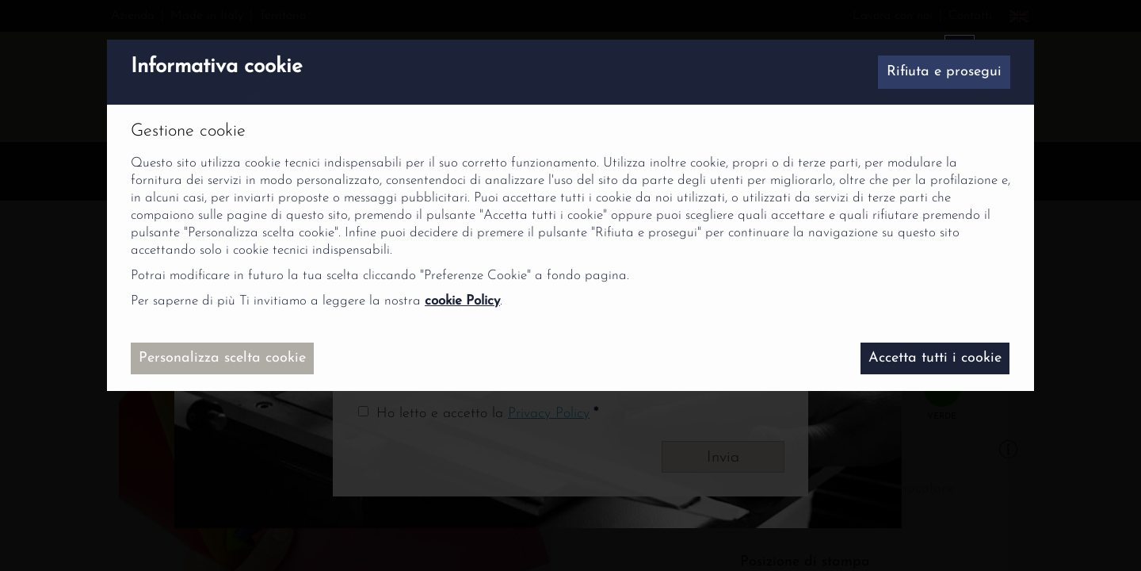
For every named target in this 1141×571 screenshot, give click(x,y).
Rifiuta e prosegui (944, 71)
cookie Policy (462, 301)
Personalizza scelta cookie (222, 358)
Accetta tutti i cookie (935, 358)
